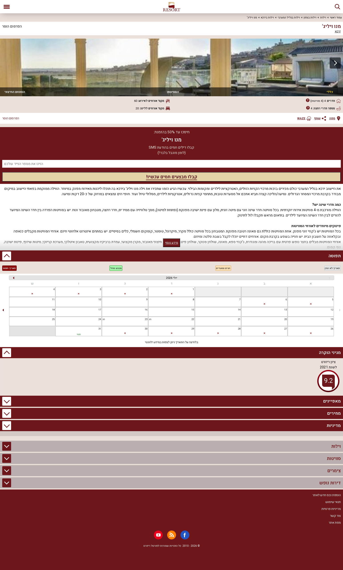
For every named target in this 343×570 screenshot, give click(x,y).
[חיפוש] (337, 6)
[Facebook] (184, 535)
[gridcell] (311, 292)
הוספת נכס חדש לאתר (326, 495)
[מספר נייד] (171, 164)
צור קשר (335, 515)
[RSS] (171, 535)
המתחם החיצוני (14, 92)
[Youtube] (158, 535)
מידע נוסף (171, 242)
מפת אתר (335, 522)
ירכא (338, 31)
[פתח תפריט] (6, 6)
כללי (330, 92)
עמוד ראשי (336, 18)
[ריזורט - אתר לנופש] (171, 6)
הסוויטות (173, 92)
